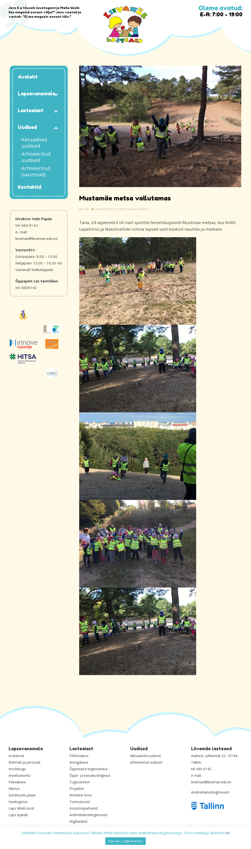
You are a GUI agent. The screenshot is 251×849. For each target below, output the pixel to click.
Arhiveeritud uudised (110, 209)
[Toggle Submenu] (56, 94)
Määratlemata (138, 209)
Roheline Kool (80, 795)
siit (227, 832)
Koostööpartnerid (83, 808)
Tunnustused (79, 801)
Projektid (76, 788)
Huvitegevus (18, 801)
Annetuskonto (20, 775)
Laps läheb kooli (21, 808)
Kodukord (16, 755)
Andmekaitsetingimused (88, 815)
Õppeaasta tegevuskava (88, 769)
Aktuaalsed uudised (145, 755)
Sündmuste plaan (22, 795)
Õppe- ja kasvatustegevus (89, 775)
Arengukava (78, 762)
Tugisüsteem (79, 782)
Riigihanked (78, 821)
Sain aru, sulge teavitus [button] (125, 841)
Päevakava (17, 782)
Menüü (14, 788)
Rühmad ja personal (24, 762)
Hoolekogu (17, 769)
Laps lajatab (18, 815)
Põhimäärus (78, 755)
